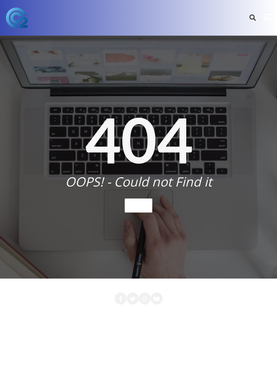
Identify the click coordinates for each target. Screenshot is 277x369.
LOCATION (181, 316)
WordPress (201, 341)
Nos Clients (116, 326)
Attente (61, 316)
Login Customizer (230, 316)
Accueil (29, 316)
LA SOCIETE (138, 316)
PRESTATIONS (162, 326)
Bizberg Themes (138, 352)
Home (138, 205)
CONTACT (96, 316)
